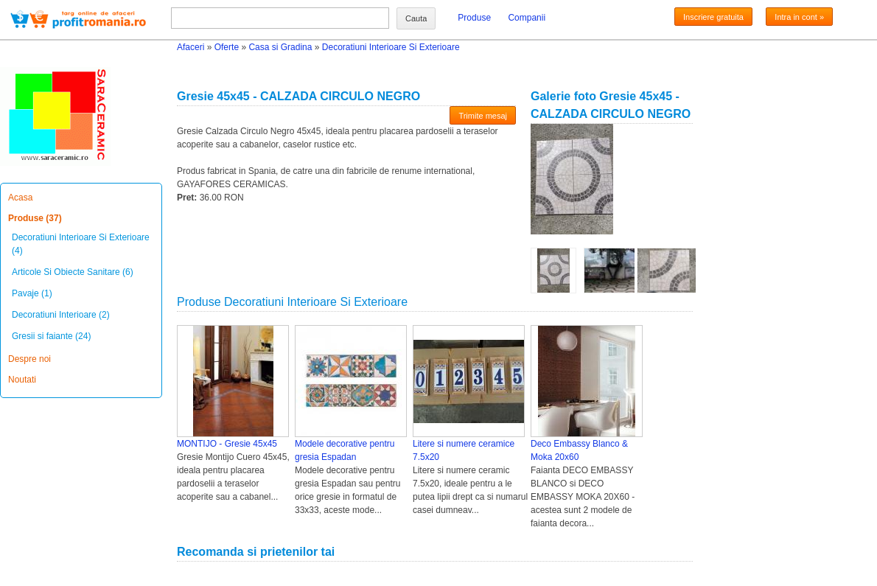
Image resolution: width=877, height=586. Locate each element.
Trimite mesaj (482, 115)
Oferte (226, 47)
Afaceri (190, 47)
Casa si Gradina (280, 47)
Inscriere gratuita (713, 17)
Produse (474, 18)
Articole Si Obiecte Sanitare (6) (72, 272)
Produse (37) (35, 218)
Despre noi (29, 359)
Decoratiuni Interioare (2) (61, 315)
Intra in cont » (799, 17)
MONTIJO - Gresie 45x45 (227, 444)
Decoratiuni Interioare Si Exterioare (391, 47)
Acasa (20, 197)
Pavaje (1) (32, 293)
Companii (526, 18)
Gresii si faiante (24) (51, 336)
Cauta (416, 18)
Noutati (22, 379)
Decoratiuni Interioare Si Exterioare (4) (81, 244)
